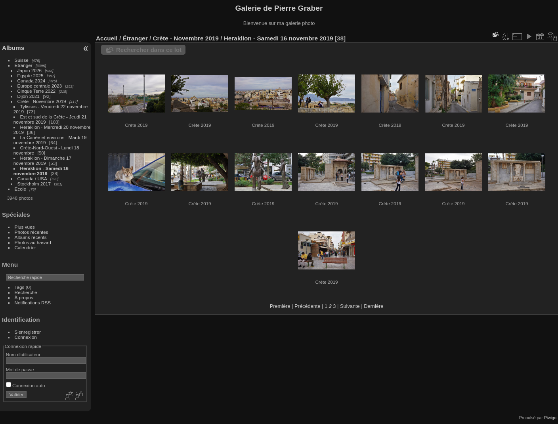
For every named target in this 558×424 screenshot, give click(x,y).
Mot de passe (20, 369)
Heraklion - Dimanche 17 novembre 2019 (42, 160)
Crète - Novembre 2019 (41, 101)
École (20, 188)
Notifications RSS (33, 302)
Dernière (373, 306)
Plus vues (25, 226)
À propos (24, 297)
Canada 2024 (31, 80)
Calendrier (25, 247)
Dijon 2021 (28, 96)
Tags (20, 287)
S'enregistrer (28, 331)
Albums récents (31, 237)
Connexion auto (25, 385)
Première (280, 306)
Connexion (26, 337)
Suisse (22, 60)
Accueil (107, 38)
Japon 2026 (29, 70)
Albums (13, 47)
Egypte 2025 (30, 75)
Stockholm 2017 (34, 183)
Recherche (26, 292)
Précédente (307, 306)
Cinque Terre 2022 (36, 91)
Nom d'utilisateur (23, 354)
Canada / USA (32, 178)
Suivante (350, 306)
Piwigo (550, 417)
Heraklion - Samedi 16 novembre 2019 (41, 171)
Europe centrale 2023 (39, 85)
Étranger (23, 65)
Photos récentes (31, 232)
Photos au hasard (33, 242)
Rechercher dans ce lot (149, 49)
